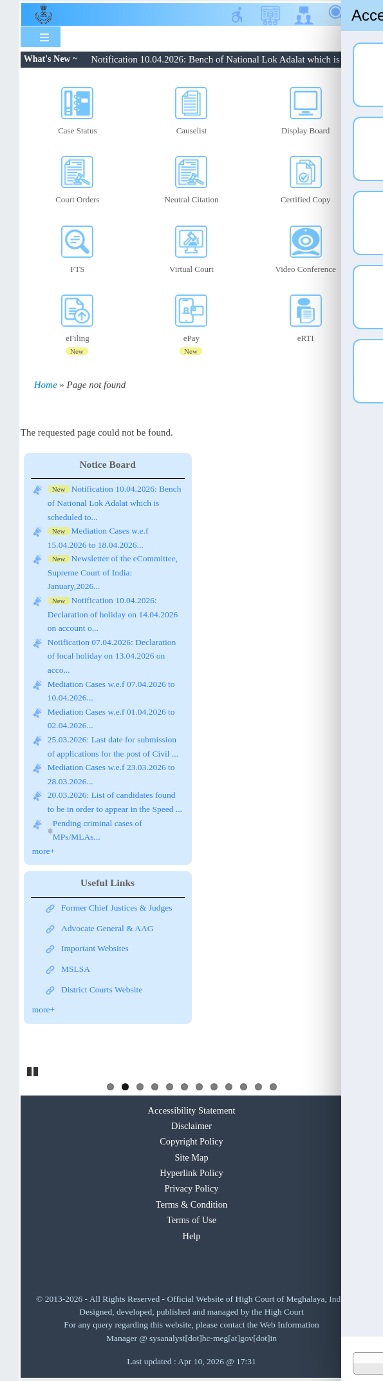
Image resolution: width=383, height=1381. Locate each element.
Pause (33, 1069)
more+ (43, 851)
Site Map (191, 1157)
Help (192, 1236)
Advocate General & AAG (107, 928)
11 (258, 1086)
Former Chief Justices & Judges (116, 908)
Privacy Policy (191, 1188)
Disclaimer (191, 1126)
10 (243, 1086)
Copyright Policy (191, 1141)
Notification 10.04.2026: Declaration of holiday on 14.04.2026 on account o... (113, 614)
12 (273, 1086)
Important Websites (95, 948)
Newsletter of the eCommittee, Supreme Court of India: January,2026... (113, 572)
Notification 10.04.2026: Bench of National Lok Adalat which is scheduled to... (115, 502)
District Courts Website (101, 989)
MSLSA (75, 969)
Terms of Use (191, 1220)
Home (45, 385)
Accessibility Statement (192, 1110)
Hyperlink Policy (191, 1173)
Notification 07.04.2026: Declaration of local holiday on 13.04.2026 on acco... (112, 656)
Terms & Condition (191, 1204)
